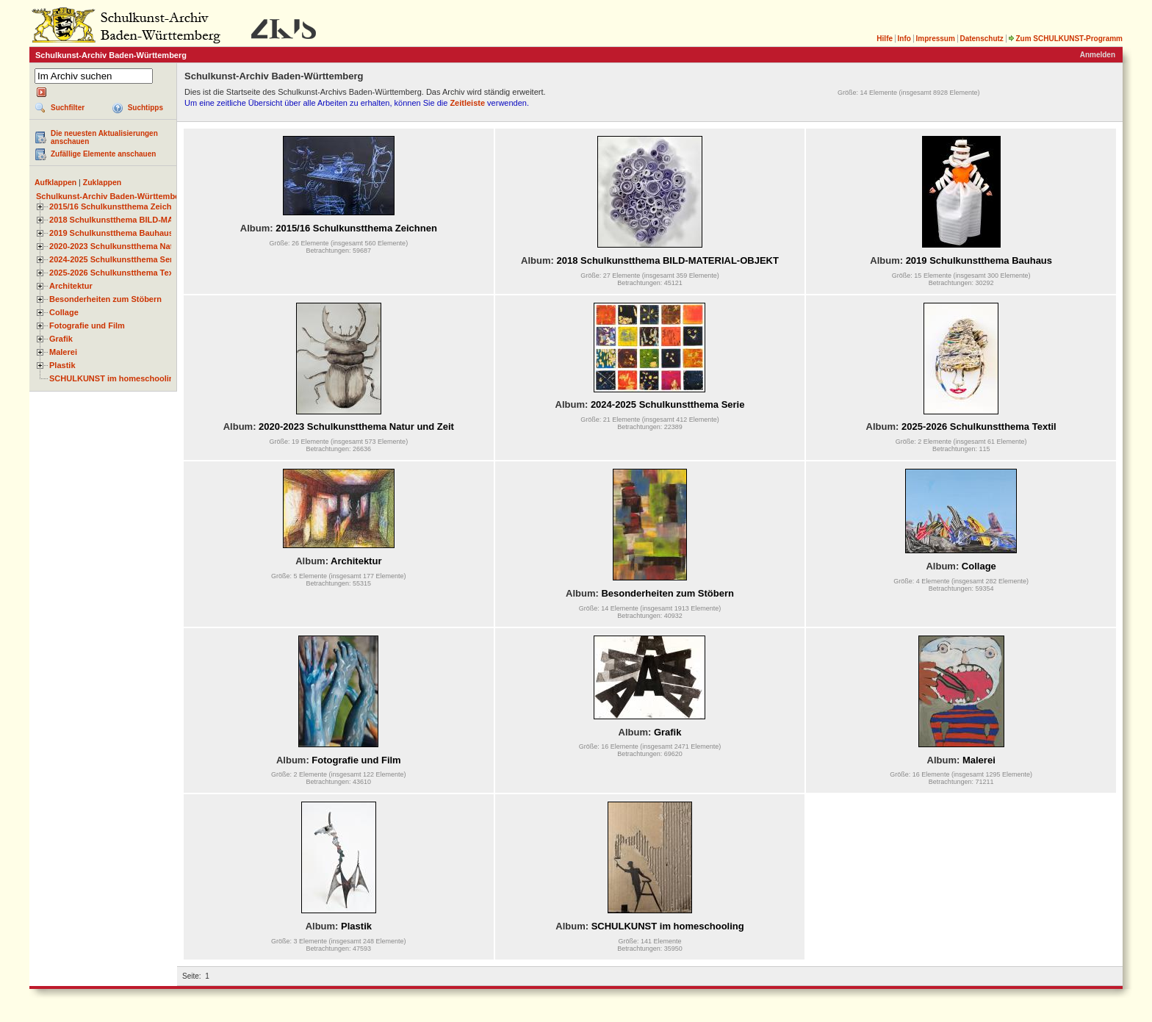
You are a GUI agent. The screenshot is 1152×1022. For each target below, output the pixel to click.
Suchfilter (67, 108)
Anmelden (1097, 55)
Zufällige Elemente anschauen (103, 154)
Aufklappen (55, 182)
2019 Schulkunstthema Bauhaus (111, 232)
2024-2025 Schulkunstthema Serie (114, 259)
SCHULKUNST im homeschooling (114, 378)
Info (904, 39)
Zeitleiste (467, 102)
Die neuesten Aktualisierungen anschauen (104, 137)
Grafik (61, 338)
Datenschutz (981, 39)
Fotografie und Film (87, 325)
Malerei (63, 352)
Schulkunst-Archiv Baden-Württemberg (111, 196)
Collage (64, 312)
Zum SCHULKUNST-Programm (1065, 39)
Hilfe (884, 39)
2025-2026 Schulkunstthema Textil (115, 272)
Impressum (934, 39)
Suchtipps (145, 108)
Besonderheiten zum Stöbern (105, 299)
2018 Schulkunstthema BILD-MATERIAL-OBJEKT (143, 219)
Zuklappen (102, 182)
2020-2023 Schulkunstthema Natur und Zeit (132, 246)
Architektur (71, 285)
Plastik (62, 365)
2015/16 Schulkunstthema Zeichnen (117, 206)
